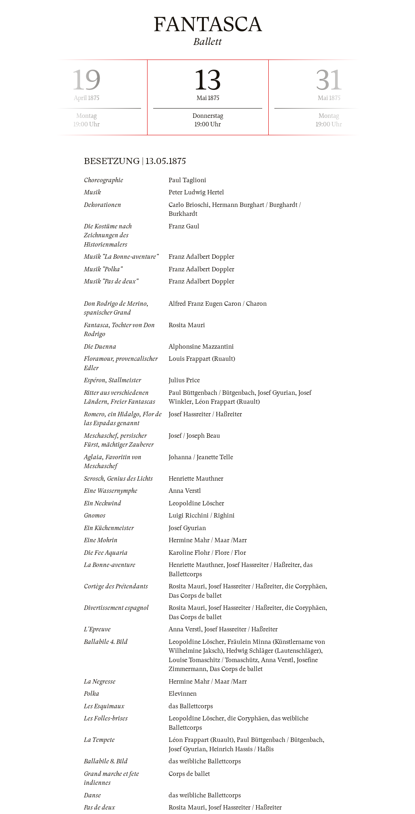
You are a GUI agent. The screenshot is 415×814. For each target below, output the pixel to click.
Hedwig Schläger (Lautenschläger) (273, 650)
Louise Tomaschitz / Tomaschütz (213, 660)
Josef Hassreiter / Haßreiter (205, 414)
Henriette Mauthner (196, 478)
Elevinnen (183, 693)
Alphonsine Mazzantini (201, 346)
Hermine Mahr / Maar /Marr (208, 540)
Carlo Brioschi (189, 205)
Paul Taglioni (187, 180)
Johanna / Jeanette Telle (201, 457)
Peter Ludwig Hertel (196, 192)
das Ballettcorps (191, 706)
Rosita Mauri (187, 325)
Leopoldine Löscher (196, 503)
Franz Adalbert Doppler (201, 256)
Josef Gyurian (276, 392)
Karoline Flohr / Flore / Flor (207, 552)
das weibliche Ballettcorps (205, 761)
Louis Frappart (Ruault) (202, 358)
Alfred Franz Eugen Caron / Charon (218, 303)
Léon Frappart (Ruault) (227, 401)
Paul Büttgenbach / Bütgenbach (212, 392)
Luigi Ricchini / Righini (202, 515)
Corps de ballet (189, 774)
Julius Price (184, 380)
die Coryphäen (305, 586)
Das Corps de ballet (195, 595)
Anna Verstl (185, 490)
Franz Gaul (184, 226)
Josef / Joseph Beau (194, 435)
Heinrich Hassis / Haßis (241, 749)
